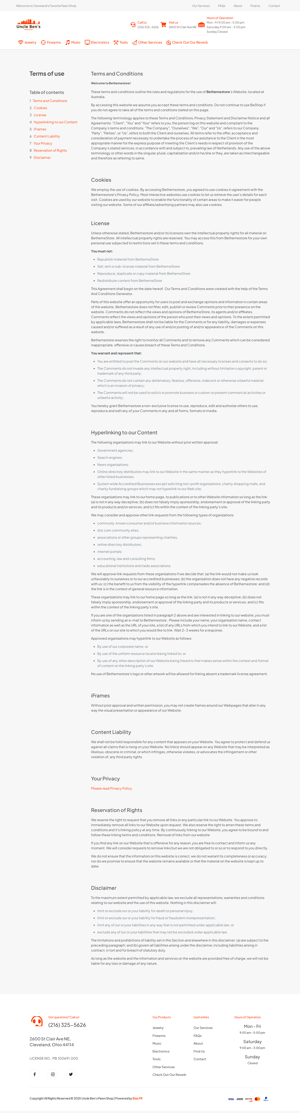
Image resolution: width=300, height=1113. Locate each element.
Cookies (40, 108)
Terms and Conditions (50, 100)
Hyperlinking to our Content (55, 122)
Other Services (163, 1067)
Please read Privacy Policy (111, 788)
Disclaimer (42, 157)
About (198, 1043)
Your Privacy (43, 143)
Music (156, 1043)
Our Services (203, 1028)
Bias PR (137, 1101)
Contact (200, 1059)
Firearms (159, 1035)
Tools (156, 1059)
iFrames (40, 129)
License (40, 115)
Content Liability (47, 136)
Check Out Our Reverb (169, 1074)
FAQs (198, 1035)
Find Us (199, 1051)
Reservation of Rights (50, 150)
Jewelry (158, 1028)
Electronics (161, 1051)
